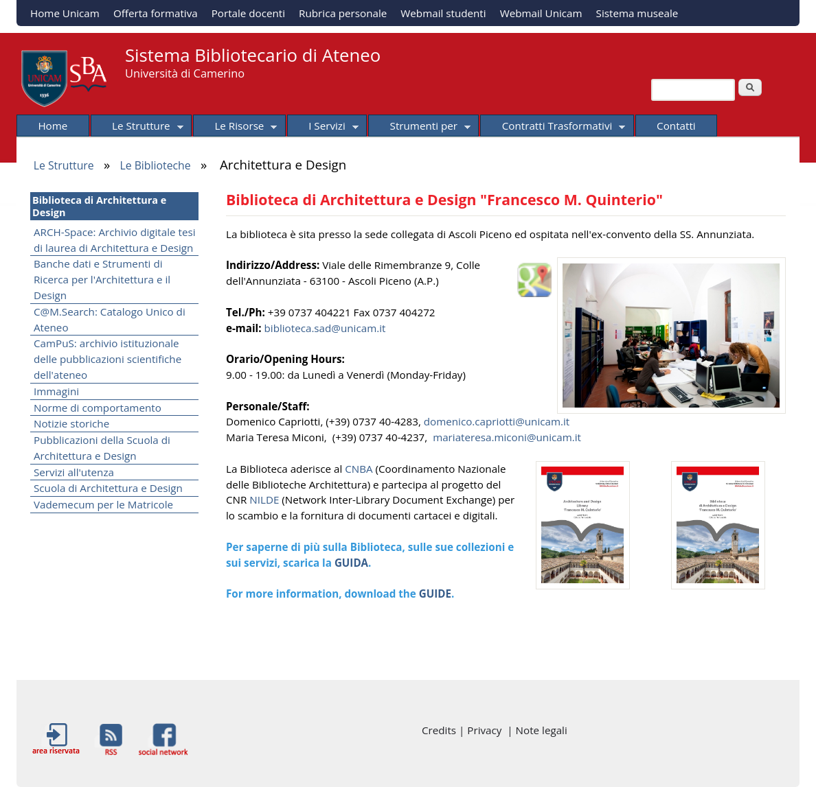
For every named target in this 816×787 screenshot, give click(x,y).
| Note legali (537, 730)
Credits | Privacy (464, 730)
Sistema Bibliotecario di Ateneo (253, 55)
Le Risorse (235, 128)
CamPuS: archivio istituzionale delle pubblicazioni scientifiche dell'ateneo (107, 358)
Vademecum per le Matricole (103, 504)
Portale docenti (248, 13)
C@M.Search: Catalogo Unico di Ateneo (109, 319)
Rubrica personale (343, 13)
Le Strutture (137, 128)
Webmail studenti (443, 13)
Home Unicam (65, 13)
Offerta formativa (155, 13)
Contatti (676, 125)
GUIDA (351, 562)
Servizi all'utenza (74, 472)
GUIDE (435, 593)
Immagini (56, 391)
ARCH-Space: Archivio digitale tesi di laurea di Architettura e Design (115, 240)
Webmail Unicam (541, 13)
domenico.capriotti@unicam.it (497, 421)
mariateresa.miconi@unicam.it (507, 437)
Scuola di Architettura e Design (108, 488)
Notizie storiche (71, 423)
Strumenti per (419, 128)
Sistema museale (637, 13)
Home (52, 125)
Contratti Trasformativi (552, 128)
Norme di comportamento (97, 407)
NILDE (265, 499)
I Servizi (323, 128)
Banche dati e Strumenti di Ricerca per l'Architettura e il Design (102, 279)
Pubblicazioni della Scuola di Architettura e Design (102, 447)
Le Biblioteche (155, 165)
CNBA (360, 468)
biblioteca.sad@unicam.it (325, 328)
